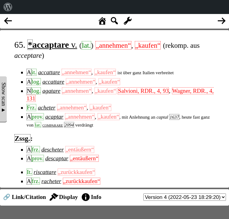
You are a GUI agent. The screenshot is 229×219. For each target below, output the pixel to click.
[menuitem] (8, 7)
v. (52, 45)
